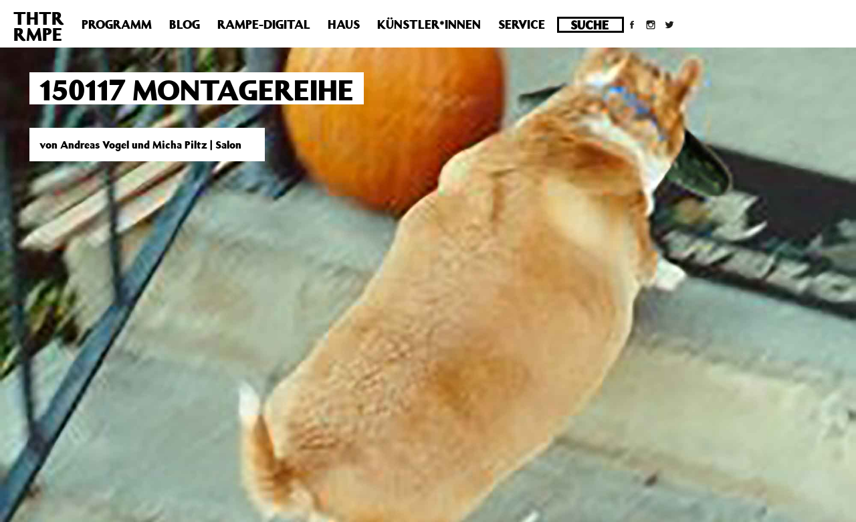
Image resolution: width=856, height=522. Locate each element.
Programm (117, 24)
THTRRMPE (38, 26)
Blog (184, 24)
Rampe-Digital (263, 24)
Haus (344, 24)
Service (521, 24)
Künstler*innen (429, 24)
